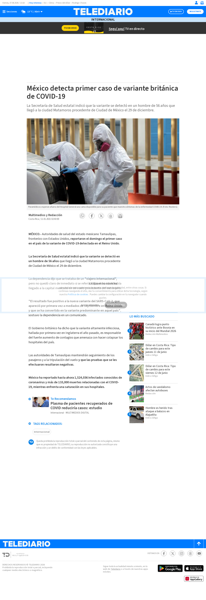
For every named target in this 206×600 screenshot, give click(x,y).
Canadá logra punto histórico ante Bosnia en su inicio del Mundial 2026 (160, 332)
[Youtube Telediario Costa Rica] (199, 564)
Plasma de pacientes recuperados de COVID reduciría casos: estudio (82, 416)
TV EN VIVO (174, 11)
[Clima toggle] (31, 11)
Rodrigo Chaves (81, 3)
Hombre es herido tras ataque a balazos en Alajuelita (159, 414)
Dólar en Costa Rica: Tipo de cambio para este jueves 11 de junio (160, 351)
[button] (82, 218)
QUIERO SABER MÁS (90, 300)
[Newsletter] (202, 3)
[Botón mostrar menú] (10, 11)
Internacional (103, 19)
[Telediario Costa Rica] (103, 11)
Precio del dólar (64, 3)
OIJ (45, 3)
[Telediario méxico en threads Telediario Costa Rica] (190, 564)
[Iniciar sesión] (196, 2)
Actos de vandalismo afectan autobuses (158, 391)
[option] (103, 165)
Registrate (195, 11)
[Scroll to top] (199, 554)
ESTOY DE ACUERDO (116, 300)
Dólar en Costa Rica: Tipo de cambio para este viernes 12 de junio (160, 372)
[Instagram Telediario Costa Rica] (181, 564)
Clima (51, 3)
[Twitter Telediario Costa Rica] (172, 564)
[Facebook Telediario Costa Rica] (164, 564)
